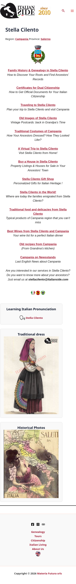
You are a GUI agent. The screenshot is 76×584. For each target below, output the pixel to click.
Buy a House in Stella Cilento (38, 161)
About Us (38, 549)
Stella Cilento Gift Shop (38, 179)
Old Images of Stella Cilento (38, 118)
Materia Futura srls (49, 573)
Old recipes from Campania (38, 244)
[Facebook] (32, 524)
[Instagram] (38, 524)
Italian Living (37, 544)
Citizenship (38, 540)
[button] (63, 11)
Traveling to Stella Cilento (38, 105)
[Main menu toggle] (72, 11)
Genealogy (38, 532)
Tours (38, 536)
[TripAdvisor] (43, 524)
